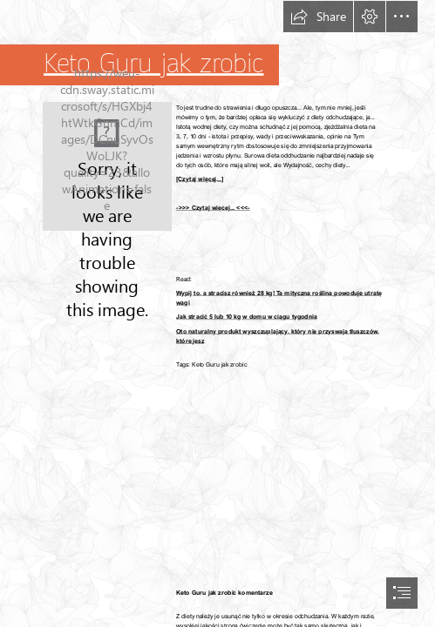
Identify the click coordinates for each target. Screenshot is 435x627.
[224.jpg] (107, 166)
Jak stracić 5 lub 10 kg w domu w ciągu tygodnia (246, 316)
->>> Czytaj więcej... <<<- (213, 208)
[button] (318, 16)
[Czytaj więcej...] (200, 179)
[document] (217, 313)
